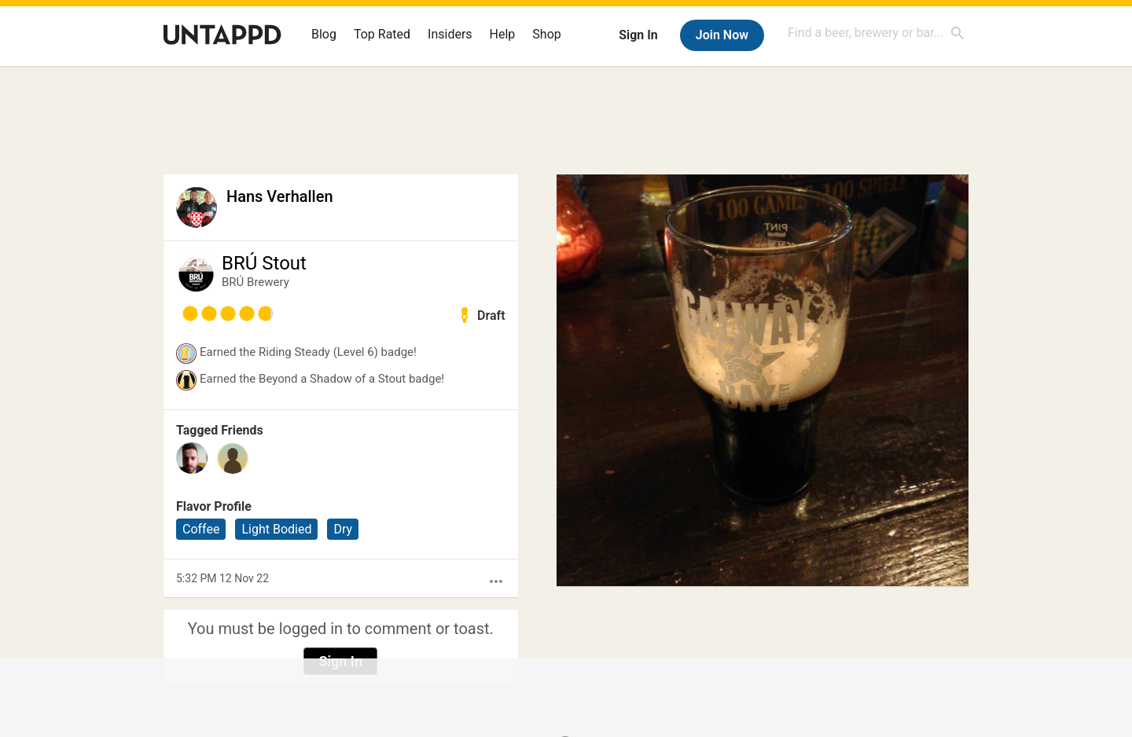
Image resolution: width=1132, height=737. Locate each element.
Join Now (722, 35)
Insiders (450, 34)
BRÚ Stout (264, 263)
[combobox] (876, 32)
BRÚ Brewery (255, 282)
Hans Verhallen (279, 196)
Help (503, 34)
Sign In (638, 35)
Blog (323, 34)
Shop (546, 34)
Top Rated (382, 34)
